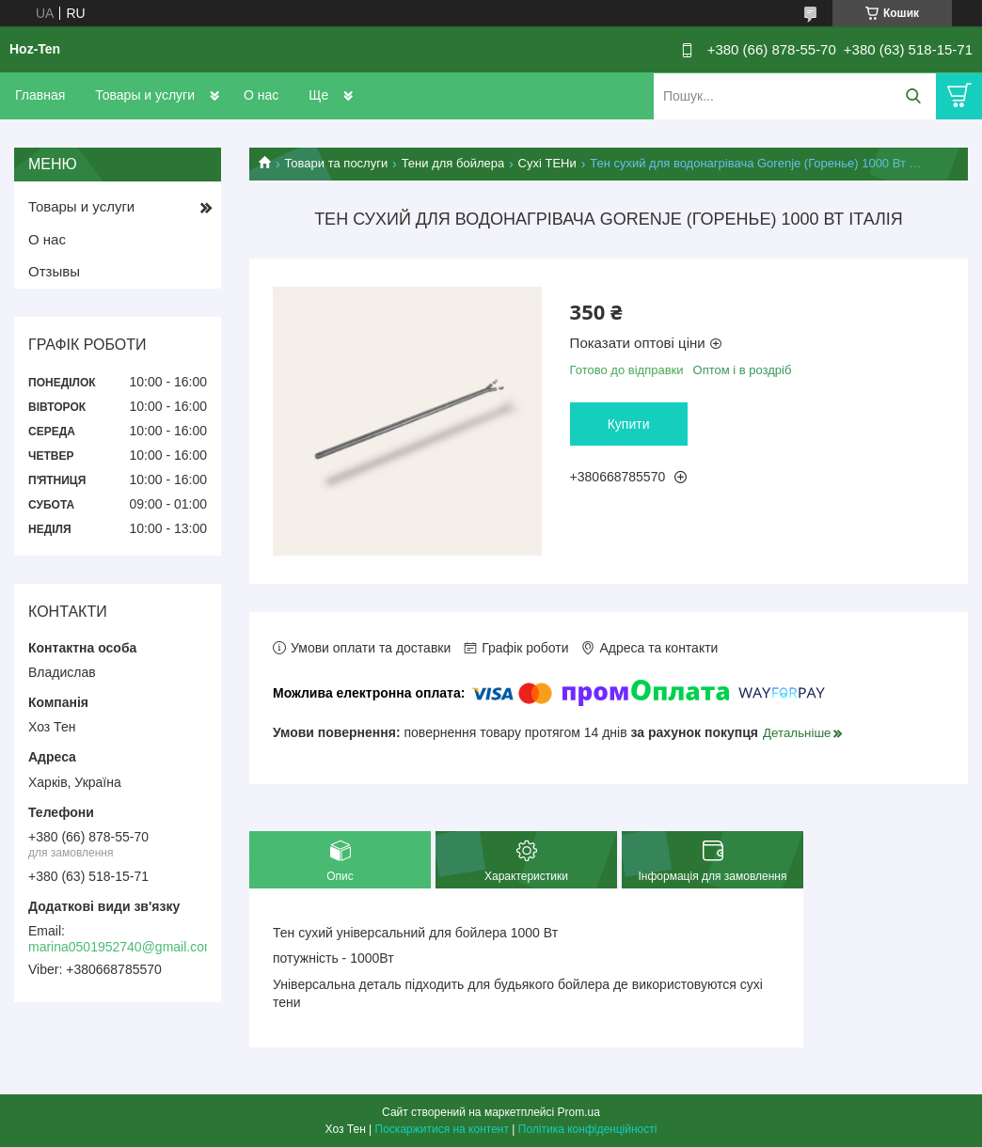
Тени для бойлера (453, 163)
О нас (261, 94)
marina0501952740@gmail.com (121, 946)
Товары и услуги (145, 94)
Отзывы (54, 271)
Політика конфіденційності (587, 1129)
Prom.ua (579, 1112)
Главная (40, 94)
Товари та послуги (336, 163)
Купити (629, 424)
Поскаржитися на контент (442, 1129)
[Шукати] (913, 96)
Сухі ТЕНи (547, 163)
